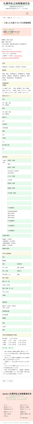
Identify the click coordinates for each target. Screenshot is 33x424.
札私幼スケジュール (25, 409)
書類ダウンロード (8, 412)
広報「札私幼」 (8, 414)
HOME (4, 17)
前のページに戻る (8, 381)
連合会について (8, 407)
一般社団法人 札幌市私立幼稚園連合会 (21, 422)
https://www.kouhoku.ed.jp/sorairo (12, 51)
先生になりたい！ (24, 405)
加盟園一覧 (9, 17)
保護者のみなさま (8, 409)
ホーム (5, 405)
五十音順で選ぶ (24, 417)
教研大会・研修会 (24, 407)
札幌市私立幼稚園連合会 (16, 4)
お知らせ (6, 416)
